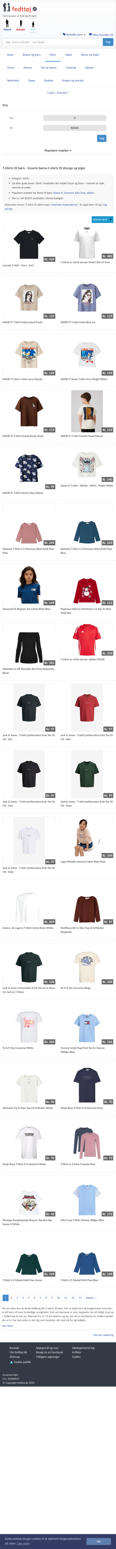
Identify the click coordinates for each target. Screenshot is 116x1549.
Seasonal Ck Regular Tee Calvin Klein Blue (26, 609)
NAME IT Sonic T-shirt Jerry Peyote (22, 379)
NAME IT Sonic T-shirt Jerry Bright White (84, 379)
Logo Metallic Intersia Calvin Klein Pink (83, 861)
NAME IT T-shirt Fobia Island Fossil (22, 322)
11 (65, 1297)
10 (58, 1297)
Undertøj (71, 67)
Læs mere (7, 1325)
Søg (108, 42)
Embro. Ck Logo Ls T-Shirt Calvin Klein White (28, 928)
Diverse (27, 67)
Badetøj (48, 80)
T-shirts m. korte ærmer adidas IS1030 (83, 659)
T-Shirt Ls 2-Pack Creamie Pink (78, 1164)
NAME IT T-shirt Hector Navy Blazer (23, 493)
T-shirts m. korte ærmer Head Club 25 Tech (85, 262)
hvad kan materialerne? (64, 204)
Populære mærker (58, 150)
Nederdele (13, 80)
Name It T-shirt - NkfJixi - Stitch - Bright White (87, 485)
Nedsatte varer (74, 34)
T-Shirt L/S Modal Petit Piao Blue (79, 1280)
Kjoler (10, 54)
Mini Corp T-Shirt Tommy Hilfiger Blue (82, 1220)
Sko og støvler (49, 67)
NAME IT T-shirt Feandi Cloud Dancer (82, 436)
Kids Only (80, 192)
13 (80, 1297)
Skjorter (89, 67)
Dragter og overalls (72, 80)
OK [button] (99, 1541)
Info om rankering (103, 1335)
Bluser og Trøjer (90, 54)
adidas (90, 192)
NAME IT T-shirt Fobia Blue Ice (78, 322)
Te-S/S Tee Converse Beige (76, 988)
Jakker (68, 54)
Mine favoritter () (101, 35)
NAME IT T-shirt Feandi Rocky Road (23, 436)
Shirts (53, 54)
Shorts (10, 67)
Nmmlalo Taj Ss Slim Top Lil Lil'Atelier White (28, 1108)
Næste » (90, 1297)
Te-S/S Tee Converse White (18, 1048)
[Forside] (20, 7)
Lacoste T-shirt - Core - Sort (18, 265)
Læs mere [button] (23, 1543)
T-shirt (50, 92)
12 (72, 1297)
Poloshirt (62, 92)
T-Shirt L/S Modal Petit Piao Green (22, 1280)
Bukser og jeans (32, 54)
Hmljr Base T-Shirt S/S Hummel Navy (82, 1108)
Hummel (69, 192)
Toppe (31, 80)
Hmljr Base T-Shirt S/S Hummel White (24, 1164)
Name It (58, 192)
